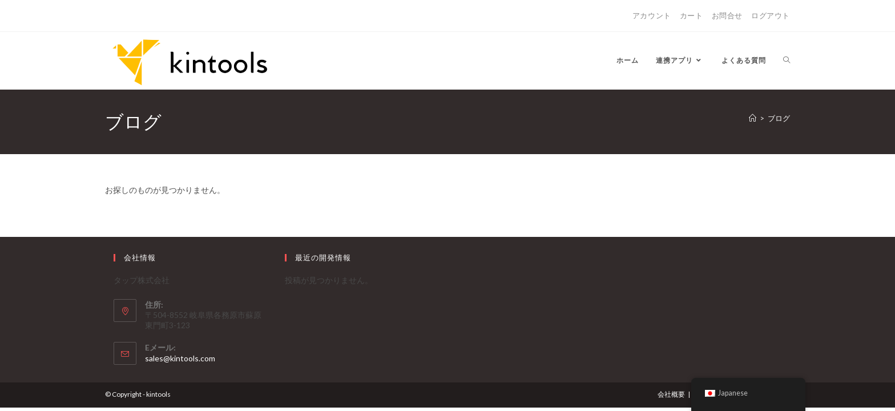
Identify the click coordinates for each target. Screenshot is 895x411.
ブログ (779, 118)
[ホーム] (752, 118)
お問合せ (727, 15)
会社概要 (671, 394)
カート (691, 15)
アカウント (651, 15)
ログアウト (770, 15)
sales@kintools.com (180, 358)
